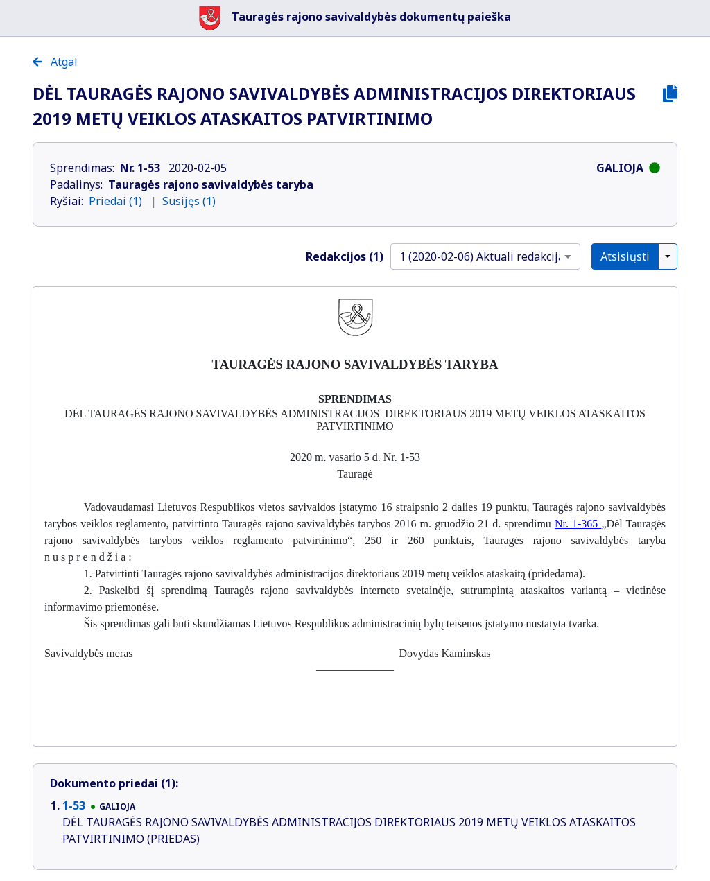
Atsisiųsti (625, 256)
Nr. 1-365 (578, 524)
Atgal (55, 61)
